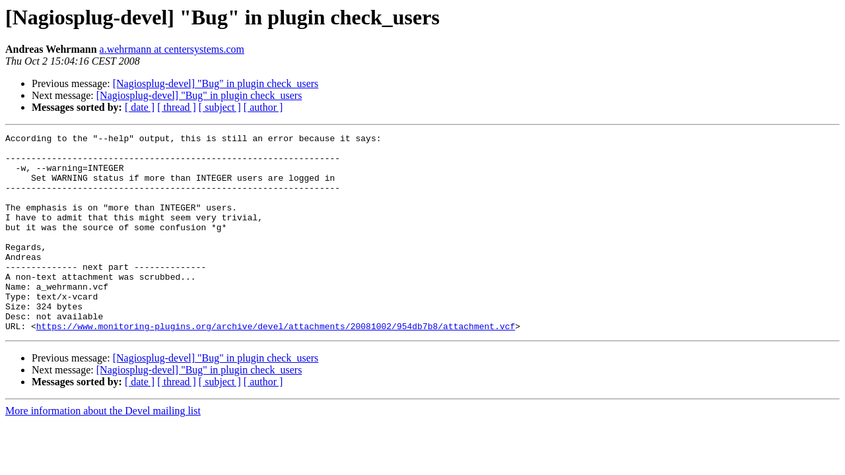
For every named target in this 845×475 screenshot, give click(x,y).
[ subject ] (220, 107)
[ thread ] (176, 107)
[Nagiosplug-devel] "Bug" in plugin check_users (216, 83)
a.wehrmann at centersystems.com (172, 49)
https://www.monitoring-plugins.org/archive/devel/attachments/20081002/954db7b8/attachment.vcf (275, 365)
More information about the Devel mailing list (103, 450)
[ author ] (263, 107)
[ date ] (139, 107)
